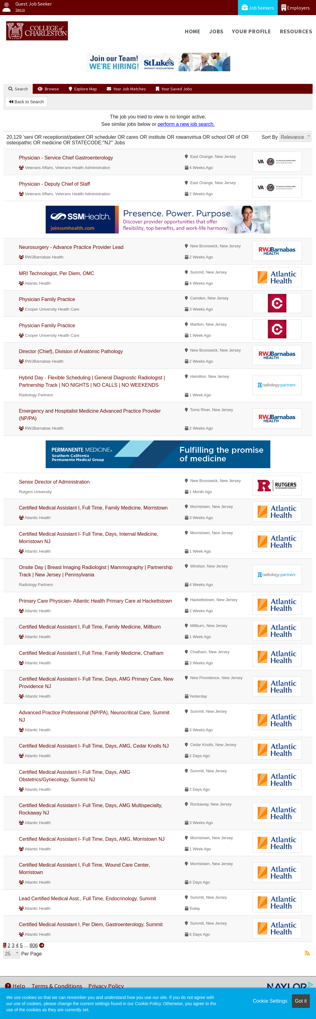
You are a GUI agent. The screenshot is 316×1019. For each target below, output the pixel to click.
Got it (301, 1001)
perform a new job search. (186, 124)
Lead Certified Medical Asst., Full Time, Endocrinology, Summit (87, 898)
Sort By (270, 137)
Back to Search (26, 101)
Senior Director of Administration (54, 482)
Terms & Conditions (56, 986)
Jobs (216, 31)
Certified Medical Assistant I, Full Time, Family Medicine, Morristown (93, 507)
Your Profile (251, 31)
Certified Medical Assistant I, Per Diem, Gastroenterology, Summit (91, 924)
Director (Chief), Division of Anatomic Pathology (71, 351)
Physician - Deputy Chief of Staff (54, 184)
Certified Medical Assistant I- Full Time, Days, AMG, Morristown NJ (91, 839)
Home (193, 31)
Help (15, 986)
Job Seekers (258, 7)
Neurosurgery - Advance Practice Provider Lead (71, 247)
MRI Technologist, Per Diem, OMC (56, 273)
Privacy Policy (106, 986)
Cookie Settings (270, 1001)
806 (34, 945)
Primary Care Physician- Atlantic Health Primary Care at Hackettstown (95, 601)
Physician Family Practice (47, 299)
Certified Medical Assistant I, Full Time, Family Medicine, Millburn (90, 626)
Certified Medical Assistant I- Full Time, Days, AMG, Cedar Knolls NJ (93, 746)
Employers (295, 7)
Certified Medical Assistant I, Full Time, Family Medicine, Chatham (91, 653)
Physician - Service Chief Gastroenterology (66, 157)
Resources (296, 31)
